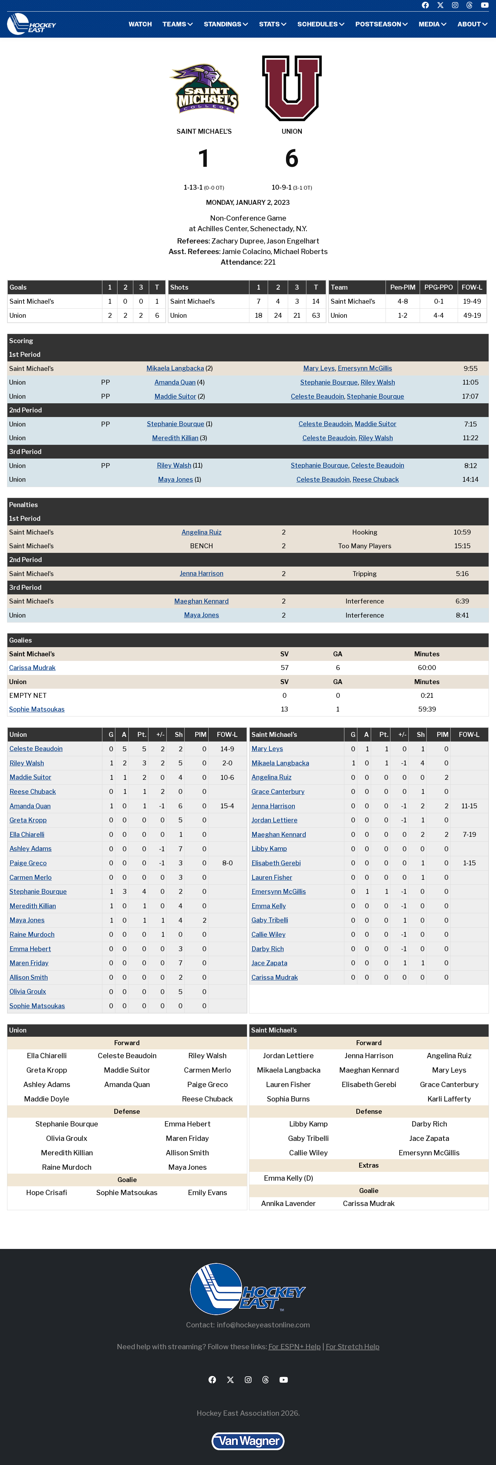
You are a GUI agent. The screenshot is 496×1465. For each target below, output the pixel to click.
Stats (269, 25)
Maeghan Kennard (201, 599)
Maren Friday (29, 957)
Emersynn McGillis (364, 368)
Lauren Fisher (272, 872)
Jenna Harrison (201, 571)
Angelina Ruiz (201, 530)
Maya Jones (175, 478)
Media (429, 25)
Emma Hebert (30, 943)
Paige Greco (28, 858)
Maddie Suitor (175, 395)
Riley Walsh (378, 382)
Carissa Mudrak (32, 665)
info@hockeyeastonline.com (263, 1318)
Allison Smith (28, 971)
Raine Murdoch (32, 929)
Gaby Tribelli (270, 914)
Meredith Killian (175, 437)
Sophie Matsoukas (37, 706)
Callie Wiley (269, 929)
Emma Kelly (269, 900)
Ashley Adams (30, 844)
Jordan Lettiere (275, 816)
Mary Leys (319, 368)
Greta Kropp (28, 816)
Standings (222, 25)
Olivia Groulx (27, 985)
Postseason (378, 25)
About (469, 25)
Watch (139, 25)
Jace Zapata (269, 957)
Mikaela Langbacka (175, 368)
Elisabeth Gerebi (276, 858)
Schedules (317, 25)
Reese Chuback (375, 478)
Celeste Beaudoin (317, 395)
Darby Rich (268, 943)
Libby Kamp (269, 844)
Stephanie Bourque (329, 382)
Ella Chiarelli (27, 830)
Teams (173, 25)
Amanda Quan (175, 382)
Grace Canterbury (278, 788)
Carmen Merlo (30, 872)
